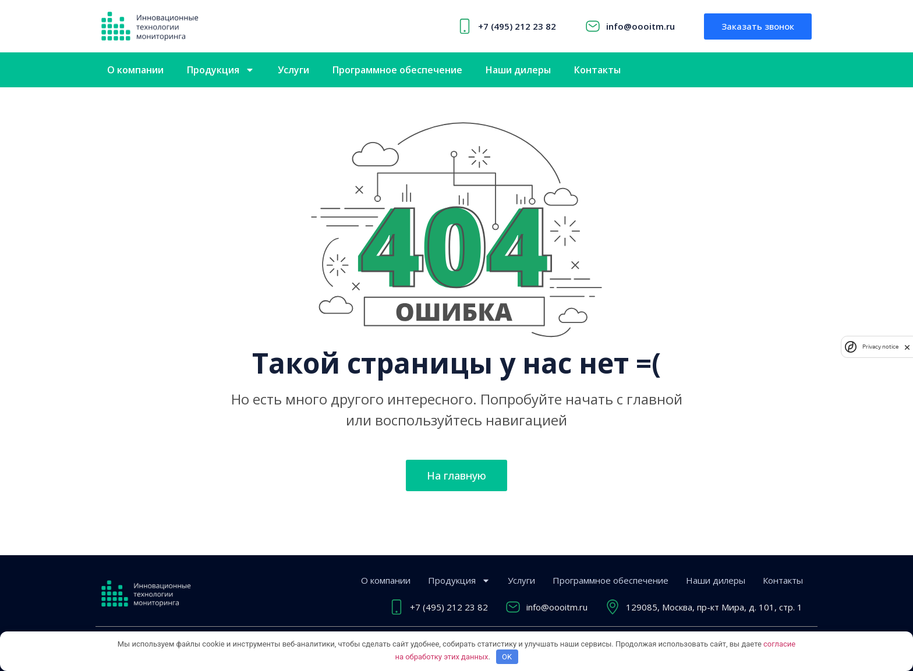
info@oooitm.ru (640, 26)
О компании (135, 69)
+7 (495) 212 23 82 (517, 26)
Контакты (597, 69)
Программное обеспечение (397, 69)
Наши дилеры (518, 69)
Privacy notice (880, 346)
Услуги (293, 69)
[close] (907, 347)
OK (507, 656)
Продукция (220, 69)
